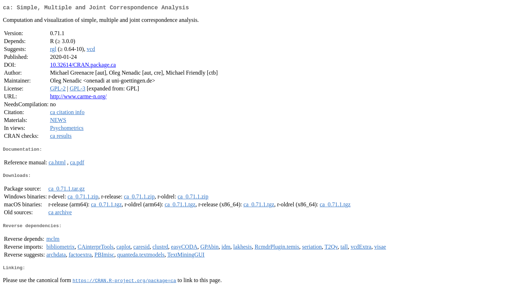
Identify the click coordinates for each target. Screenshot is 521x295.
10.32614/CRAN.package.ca (83, 66)
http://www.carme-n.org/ (78, 98)
